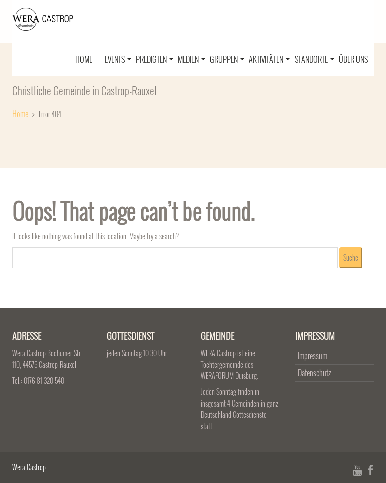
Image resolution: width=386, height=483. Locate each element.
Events (118, 59)
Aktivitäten (269, 59)
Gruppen (227, 59)
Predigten (154, 59)
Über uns (353, 59)
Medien (191, 59)
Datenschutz (314, 373)
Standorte (314, 59)
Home (83, 59)
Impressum (312, 356)
